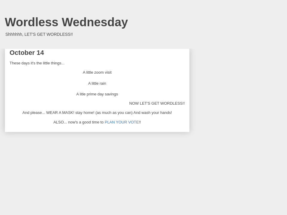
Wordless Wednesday (66, 22)
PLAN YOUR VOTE (122, 122)
